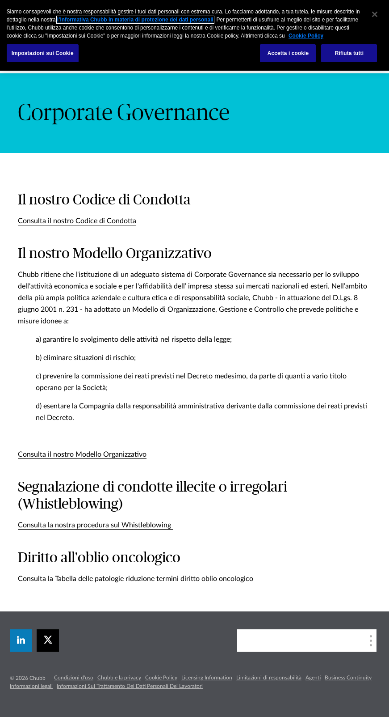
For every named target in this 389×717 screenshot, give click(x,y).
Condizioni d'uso (73, 677)
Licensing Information (206, 677)
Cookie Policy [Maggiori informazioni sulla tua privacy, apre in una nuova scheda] (306, 36)
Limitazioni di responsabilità (268, 677)
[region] (194, 35)
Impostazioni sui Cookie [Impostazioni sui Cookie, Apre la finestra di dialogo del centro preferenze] (43, 53)
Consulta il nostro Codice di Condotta (77, 221)
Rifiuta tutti (349, 53)
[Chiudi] (375, 14)
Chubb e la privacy (119, 677)
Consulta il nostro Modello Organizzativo (82, 454)
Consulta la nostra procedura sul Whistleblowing (95, 525)
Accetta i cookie (288, 53)
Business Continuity (348, 677)
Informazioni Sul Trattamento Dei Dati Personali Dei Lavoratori (130, 686)
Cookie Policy (161, 677)
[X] (48, 640)
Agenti (313, 677)
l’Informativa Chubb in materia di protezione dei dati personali (135, 20)
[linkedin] (21, 640)
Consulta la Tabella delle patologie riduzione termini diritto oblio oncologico (135, 578)
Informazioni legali (31, 686)
